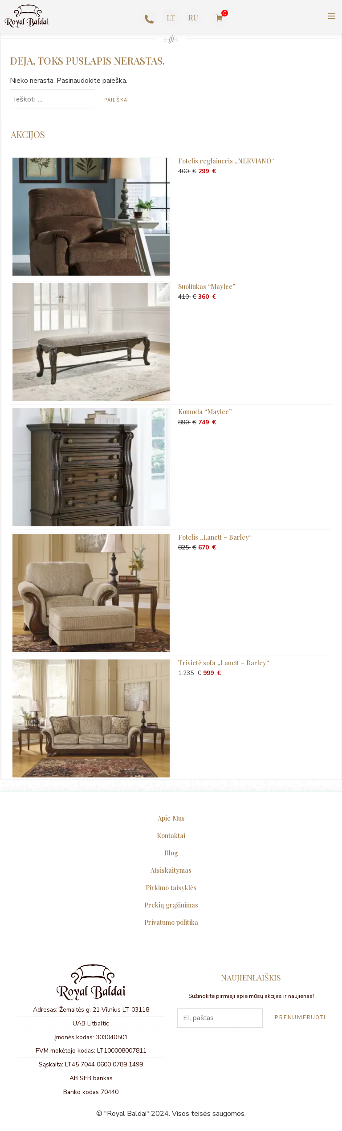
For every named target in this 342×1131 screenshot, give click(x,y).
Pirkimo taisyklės (171, 887)
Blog (171, 852)
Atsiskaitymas (171, 870)
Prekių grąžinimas (171, 904)
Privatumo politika (171, 922)
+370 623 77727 (147, 18)
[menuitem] (171, 17)
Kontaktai (171, 835)
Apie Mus (171, 818)
